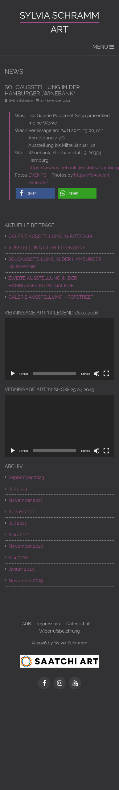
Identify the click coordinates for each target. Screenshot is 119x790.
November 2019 (26, 580)
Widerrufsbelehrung (59, 631)
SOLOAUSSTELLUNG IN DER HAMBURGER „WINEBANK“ (54, 263)
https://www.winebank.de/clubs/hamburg (73, 167)
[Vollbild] (106, 374)
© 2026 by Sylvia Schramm (59, 642)
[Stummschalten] (96, 374)
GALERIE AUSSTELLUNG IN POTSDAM (50, 236)
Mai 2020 (18, 557)
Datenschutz (79, 623)
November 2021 (26, 500)
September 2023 (26, 477)
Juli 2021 (18, 523)
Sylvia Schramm (59, 15)
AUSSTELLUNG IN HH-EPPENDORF (46, 248)
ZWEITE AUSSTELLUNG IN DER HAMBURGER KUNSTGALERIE (42, 281)
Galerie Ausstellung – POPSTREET (50, 297)
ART (59, 29)
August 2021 (22, 512)
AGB (26, 623)
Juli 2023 (18, 489)
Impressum (48, 623)
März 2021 (19, 535)
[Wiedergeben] (13, 374)
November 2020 (26, 546)
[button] (35, 193)
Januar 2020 (22, 569)
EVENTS (37, 175)
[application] (59, 349)
